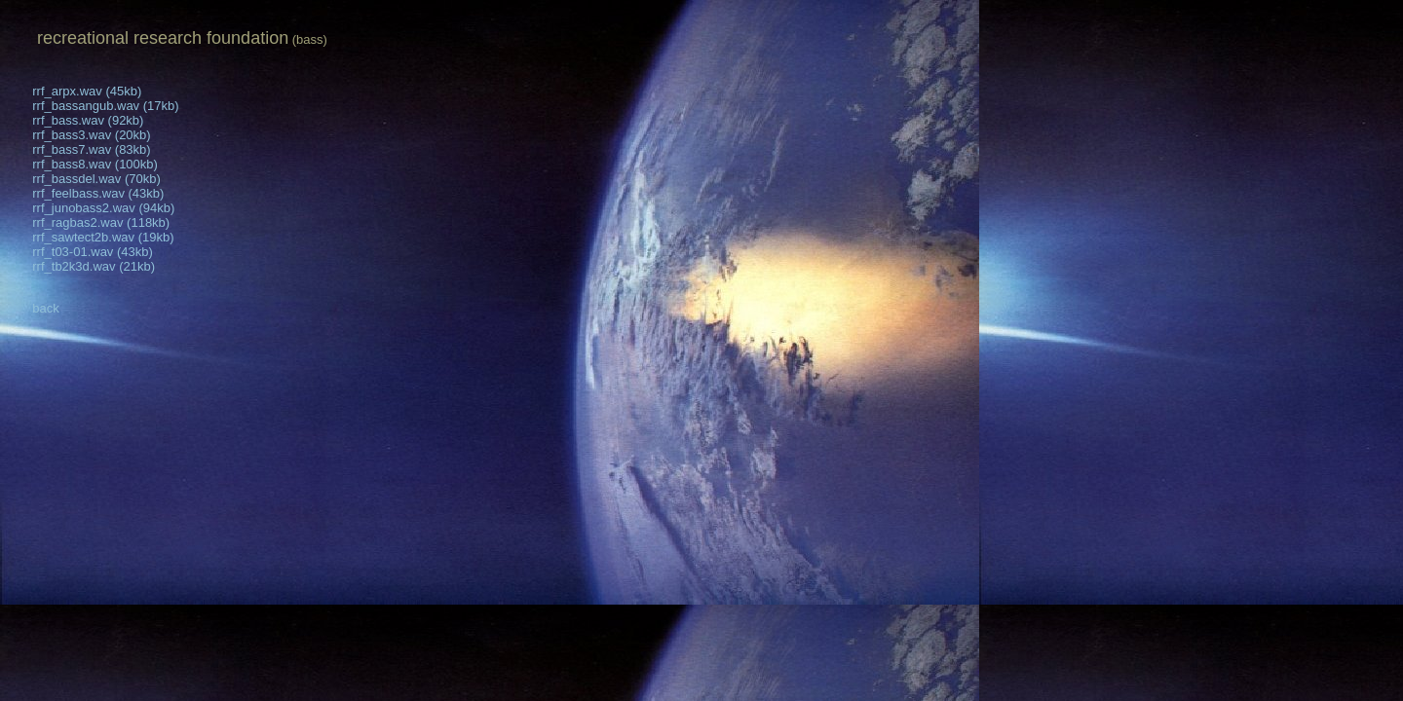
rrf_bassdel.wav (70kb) (84, 178)
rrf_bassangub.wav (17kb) (93, 105)
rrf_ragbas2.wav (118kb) (89, 222)
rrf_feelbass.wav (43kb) (86, 193)
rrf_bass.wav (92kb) (75, 120)
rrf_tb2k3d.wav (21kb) (81, 266)
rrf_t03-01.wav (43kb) (80, 251)
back (33, 308)
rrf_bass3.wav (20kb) (79, 135)
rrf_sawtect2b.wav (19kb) (91, 237)
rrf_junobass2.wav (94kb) (91, 208)
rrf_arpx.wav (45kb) (74, 91)
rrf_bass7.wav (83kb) (79, 149)
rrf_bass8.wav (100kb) (83, 164)
